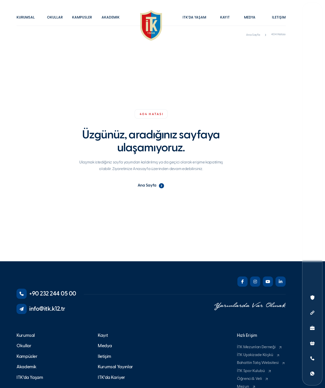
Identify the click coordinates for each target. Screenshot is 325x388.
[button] (28, 21)
